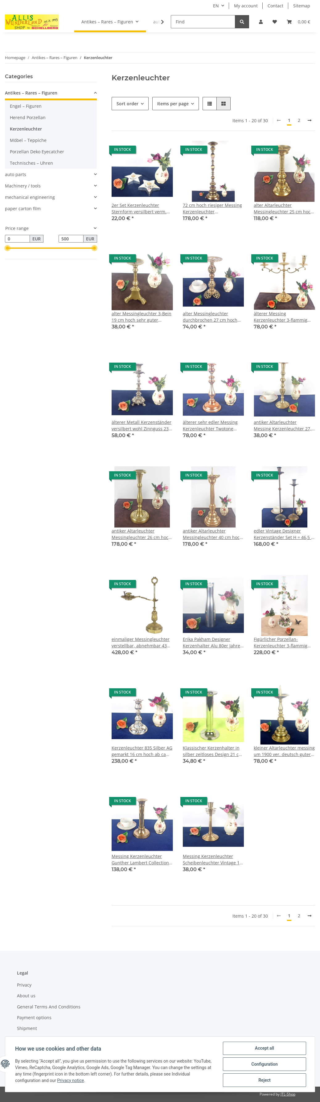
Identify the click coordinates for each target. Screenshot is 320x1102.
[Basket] (298, 21)
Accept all (264, 1048)
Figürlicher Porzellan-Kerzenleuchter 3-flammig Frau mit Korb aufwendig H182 (280, 642)
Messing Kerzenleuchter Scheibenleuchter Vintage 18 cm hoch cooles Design (212, 859)
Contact (275, 6)
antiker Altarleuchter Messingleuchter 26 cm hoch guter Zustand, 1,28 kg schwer (141, 534)
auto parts (15, 174)
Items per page (173, 104)
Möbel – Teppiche (28, 140)
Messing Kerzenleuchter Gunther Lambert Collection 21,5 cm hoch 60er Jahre (140, 859)
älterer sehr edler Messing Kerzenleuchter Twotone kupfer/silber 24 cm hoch (210, 425)
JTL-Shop (288, 1094)
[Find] (203, 21)
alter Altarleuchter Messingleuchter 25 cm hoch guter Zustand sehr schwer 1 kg (283, 208)
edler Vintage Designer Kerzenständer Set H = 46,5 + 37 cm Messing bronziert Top (284, 534)
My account (246, 6)
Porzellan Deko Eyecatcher (37, 152)
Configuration (264, 1064)
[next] (309, 120)
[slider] (7, 248)
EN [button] (216, 6)
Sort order (127, 104)
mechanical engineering (30, 197)
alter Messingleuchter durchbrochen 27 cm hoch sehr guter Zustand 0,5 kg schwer (210, 317)
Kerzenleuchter (26, 129)
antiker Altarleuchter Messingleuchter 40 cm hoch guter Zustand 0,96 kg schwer (213, 534)
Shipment (27, 1028)
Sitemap (301, 6)
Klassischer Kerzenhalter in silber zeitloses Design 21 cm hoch (213, 751)
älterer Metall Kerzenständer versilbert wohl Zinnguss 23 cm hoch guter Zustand (141, 425)
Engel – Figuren (26, 106)
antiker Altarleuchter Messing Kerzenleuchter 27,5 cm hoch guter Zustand (284, 425)
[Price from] (17, 239)
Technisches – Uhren (31, 163)
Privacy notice (70, 1080)
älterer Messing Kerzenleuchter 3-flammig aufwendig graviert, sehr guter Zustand (280, 317)
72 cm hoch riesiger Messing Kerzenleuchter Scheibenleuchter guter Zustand (212, 208)
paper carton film (23, 208)
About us (26, 996)
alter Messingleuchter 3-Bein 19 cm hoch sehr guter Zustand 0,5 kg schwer (141, 317)
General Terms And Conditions (48, 1007)
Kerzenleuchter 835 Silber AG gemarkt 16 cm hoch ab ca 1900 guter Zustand (142, 751)
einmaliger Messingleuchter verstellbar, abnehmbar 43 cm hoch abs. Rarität (141, 642)
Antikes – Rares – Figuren (31, 93)
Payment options (34, 1017)
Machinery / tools (23, 186)
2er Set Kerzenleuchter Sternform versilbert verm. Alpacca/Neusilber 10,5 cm (139, 208)
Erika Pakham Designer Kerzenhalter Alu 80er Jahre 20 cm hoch (211, 642)
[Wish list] (275, 21)
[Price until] (71, 239)
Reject (264, 1080)
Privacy (24, 985)
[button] (261, 21)
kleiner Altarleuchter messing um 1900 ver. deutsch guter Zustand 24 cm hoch (284, 751)
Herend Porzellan (28, 117)
